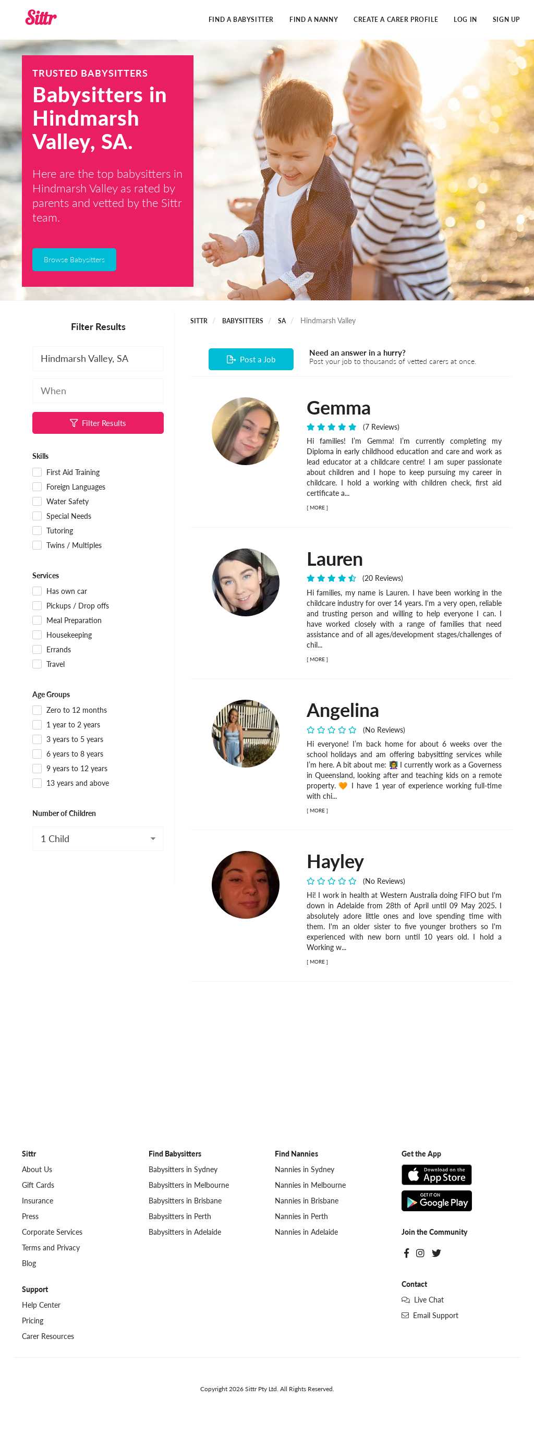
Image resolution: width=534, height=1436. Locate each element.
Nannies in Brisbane (306, 1200)
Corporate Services (52, 1231)
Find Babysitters (175, 1153)
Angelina (343, 709)
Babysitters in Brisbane (185, 1200)
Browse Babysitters (74, 259)
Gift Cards (38, 1185)
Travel (48, 664)
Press (30, 1216)
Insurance (37, 1200)
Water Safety (60, 501)
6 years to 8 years (67, 754)
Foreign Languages (68, 487)
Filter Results (98, 423)
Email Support (430, 1315)
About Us (37, 1169)
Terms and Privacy (51, 1247)
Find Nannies (296, 1153)
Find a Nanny (313, 19)
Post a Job (251, 359)
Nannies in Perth (301, 1216)
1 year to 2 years (66, 724)
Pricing (32, 1320)
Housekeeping (62, 635)
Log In (465, 19)
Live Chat (423, 1299)
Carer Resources (48, 1336)
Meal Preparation (67, 620)
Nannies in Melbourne (310, 1185)
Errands (51, 649)
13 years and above (70, 783)
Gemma (339, 407)
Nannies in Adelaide (306, 1231)
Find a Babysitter (241, 19)
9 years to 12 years (69, 768)
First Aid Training (66, 472)
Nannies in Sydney (304, 1169)
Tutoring (52, 531)
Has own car (59, 591)
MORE (317, 507)
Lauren (335, 558)
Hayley (335, 860)
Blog (29, 1263)
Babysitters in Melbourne (189, 1185)
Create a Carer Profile (396, 19)
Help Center (41, 1304)
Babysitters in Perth (180, 1216)
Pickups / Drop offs (70, 606)
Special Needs (61, 516)
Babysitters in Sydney (183, 1169)
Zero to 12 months (69, 710)
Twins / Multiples (67, 545)
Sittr (199, 321)
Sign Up (506, 19)
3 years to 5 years (67, 739)
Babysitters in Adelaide (185, 1231)
